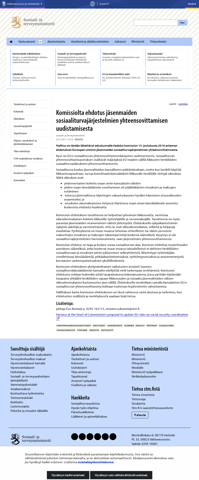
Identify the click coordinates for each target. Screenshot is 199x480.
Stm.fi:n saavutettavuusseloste (152, 408)
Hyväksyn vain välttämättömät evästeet (121, 475)
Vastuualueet (26, 41)
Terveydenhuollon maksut (28, 359)
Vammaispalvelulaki (24, 384)
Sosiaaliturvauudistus (85, 403)
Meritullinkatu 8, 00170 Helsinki (153, 435)
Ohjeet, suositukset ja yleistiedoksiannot (25, 142)
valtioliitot (107, 330)
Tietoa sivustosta (143, 395)
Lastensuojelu (20, 406)
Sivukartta (138, 403)
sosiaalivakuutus (66, 330)
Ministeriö (137, 41)
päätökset (152, 325)
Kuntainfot (19, 180)
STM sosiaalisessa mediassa (28, 158)
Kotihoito (17, 402)
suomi (173, 104)
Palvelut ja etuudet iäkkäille (29, 411)
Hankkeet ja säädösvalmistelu (90, 41)
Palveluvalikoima (82, 412)
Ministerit (139, 354)
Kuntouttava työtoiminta (27, 393)
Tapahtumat (20, 133)
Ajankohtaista (56, 41)
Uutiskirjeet (20, 165)
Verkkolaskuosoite (144, 376)
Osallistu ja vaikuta (83, 385)
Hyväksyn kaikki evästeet (68, 475)
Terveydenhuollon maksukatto (31, 354)
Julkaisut (120, 41)
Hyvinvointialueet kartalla (28, 363)
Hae (182, 22)
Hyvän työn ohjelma (84, 408)
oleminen (129, 325)
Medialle (138, 367)
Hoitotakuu (18, 372)
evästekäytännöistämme (96, 462)
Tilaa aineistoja (22, 151)
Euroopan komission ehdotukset (74, 325)
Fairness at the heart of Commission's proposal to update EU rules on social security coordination (122, 314)
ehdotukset (99, 325)
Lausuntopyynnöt (23, 126)
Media (192, 4)
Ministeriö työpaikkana (147, 372)
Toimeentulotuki (22, 398)
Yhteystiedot (158, 41)
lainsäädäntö (114, 325)
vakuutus (94, 330)
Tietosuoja (139, 399)
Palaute (140, 415)
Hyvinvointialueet (23, 367)
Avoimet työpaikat (24, 173)
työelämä (82, 330)
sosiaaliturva (166, 325)
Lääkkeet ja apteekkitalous (89, 416)
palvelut (140, 325)
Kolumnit (18, 111)
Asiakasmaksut (20, 389)
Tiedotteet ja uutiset (25, 104)
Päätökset (19, 118)
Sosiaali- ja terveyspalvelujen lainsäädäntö (30, 378)
